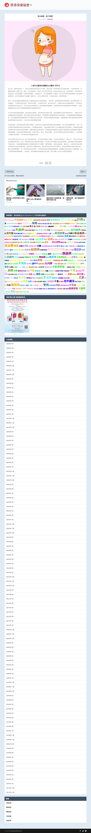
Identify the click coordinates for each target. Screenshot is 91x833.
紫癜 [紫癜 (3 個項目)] (16, 270)
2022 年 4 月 (9, 559)
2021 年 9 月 (9, 590)
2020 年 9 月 (9, 643)
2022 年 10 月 (10, 533)
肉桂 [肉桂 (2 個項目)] (61, 271)
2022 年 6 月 (9, 550)
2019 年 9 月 (9, 695)
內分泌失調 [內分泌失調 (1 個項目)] (9, 236)
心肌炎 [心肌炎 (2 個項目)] (57, 271)
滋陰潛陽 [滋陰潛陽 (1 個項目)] (81, 254)
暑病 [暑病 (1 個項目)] (44, 281)
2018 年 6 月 (9, 761)
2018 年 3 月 (9, 775)
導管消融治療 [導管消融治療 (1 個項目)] (18, 233)
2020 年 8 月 (9, 647)
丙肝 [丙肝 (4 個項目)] (26, 245)
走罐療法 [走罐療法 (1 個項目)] (51, 271)
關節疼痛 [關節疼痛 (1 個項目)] (26, 254)
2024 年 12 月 (10, 418)
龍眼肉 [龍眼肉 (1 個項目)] (69, 267)
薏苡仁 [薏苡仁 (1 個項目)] (63, 246)
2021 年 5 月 (9, 607)
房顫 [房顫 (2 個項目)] (11, 278)
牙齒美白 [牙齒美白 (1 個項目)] (9, 289)
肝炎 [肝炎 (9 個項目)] (30, 219)
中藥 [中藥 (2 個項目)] (64, 226)
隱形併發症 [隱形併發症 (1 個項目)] (72, 236)
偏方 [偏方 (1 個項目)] (10, 239)
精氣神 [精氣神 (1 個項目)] (74, 274)
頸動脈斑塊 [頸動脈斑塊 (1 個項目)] (18, 292)
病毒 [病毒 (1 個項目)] (50, 285)
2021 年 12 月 (10, 577)
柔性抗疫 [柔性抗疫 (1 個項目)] (79, 271)
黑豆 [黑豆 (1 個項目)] (24, 233)
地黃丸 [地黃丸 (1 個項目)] (43, 271)
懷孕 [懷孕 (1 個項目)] (62, 260)
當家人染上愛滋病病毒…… (33, 200)
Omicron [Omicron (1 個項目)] (11, 220)
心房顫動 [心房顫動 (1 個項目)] (35, 285)
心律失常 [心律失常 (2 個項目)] (26, 242)
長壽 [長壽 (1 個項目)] (30, 224)
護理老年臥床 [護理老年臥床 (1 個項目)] (22, 271)
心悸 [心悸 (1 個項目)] (19, 239)
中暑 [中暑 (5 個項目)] (56, 281)
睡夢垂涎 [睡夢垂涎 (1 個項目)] (73, 224)
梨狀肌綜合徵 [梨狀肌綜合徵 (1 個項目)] (64, 285)
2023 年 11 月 (10, 476)
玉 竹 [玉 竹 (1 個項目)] (75, 260)
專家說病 (50, 19)
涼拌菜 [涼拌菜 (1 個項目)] (31, 246)
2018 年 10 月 (10, 744)
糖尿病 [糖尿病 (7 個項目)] (52, 257)
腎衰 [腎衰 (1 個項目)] (13, 289)
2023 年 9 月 (9, 484)
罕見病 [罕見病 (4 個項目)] (25, 223)
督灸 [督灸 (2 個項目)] (8, 278)
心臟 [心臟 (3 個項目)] (75, 226)
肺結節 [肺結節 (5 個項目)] (42, 256)
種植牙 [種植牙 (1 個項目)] (65, 274)
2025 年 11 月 (10, 370)
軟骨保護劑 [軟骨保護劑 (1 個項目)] (14, 264)
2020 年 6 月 (9, 656)
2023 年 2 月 (9, 515)
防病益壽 (8, 816)
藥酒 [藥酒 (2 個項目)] (35, 260)
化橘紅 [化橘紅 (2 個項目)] (11, 267)
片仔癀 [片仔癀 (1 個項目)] (34, 281)
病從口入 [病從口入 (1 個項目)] (54, 236)
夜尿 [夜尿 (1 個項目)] (13, 230)
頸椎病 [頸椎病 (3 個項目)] (27, 249)
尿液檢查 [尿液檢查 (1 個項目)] (9, 230)
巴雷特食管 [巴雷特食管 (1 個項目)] (15, 226)
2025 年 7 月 (9, 388)
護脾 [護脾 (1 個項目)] (33, 230)
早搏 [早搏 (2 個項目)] (16, 257)
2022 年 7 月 (9, 546)
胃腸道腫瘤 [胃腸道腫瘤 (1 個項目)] (28, 230)
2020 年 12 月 (10, 629)
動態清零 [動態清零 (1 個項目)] (15, 242)
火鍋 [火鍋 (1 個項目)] (75, 220)
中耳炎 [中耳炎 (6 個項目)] (72, 285)
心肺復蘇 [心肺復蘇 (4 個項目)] (70, 263)
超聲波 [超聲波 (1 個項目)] (20, 254)
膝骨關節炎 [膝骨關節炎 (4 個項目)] (55, 219)
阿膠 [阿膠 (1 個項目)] (27, 226)
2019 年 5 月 (9, 713)
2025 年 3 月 (9, 405)
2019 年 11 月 (10, 687)
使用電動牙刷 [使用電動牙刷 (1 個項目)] (43, 236)
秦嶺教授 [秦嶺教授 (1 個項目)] (37, 271)
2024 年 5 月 (9, 449)
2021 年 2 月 (9, 621)
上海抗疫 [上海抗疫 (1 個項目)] (7, 292)
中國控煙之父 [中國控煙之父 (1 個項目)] (73, 246)
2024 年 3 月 (9, 458)
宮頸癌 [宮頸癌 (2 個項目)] (31, 254)
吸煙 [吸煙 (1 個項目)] (47, 257)
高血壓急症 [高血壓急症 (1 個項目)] (26, 236)
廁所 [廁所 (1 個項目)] (10, 260)
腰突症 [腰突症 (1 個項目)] (20, 224)
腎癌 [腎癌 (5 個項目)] (13, 291)
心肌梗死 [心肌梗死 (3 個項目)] (50, 281)
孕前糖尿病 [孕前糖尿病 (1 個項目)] (39, 278)
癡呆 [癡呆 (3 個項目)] (58, 246)
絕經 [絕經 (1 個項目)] (39, 264)
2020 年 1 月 (9, 678)
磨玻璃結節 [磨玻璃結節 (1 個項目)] (25, 239)
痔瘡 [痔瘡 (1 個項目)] (21, 226)
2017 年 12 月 (10, 788)
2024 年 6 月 (9, 445)
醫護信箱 (8, 812)
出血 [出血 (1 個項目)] (67, 226)
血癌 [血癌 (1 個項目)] (10, 254)
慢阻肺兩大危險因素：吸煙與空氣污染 (55, 199)
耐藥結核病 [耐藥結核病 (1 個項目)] (37, 254)
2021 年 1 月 (9, 625)
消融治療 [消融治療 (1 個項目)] (60, 264)
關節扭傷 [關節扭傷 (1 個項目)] (63, 242)
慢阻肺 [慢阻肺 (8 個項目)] (77, 249)
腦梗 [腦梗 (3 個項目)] (46, 242)
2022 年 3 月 (9, 563)
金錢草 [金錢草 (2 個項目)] (15, 250)
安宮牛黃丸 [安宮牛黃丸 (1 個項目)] (44, 226)
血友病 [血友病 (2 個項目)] (61, 239)
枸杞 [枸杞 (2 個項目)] (45, 239)
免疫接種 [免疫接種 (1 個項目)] (21, 257)
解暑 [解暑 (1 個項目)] (9, 264)
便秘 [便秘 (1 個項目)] (81, 239)
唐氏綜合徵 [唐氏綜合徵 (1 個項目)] (45, 224)
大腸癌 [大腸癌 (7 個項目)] (81, 288)
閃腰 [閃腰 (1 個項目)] (73, 267)
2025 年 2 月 (9, 410)
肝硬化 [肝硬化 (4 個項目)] (74, 257)
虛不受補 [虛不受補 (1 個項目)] (53, 246)
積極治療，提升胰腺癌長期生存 (75, 199)
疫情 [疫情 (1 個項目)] (28, 271)
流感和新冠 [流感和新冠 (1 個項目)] (43, 250)
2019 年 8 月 (9, 700)
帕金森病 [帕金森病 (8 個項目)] (79, 233)
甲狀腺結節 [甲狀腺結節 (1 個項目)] (80, 260)
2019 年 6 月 (9, 709)
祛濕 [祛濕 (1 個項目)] (64, 289)
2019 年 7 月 (9, 704)
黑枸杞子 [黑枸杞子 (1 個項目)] (23, 285)
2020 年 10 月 (10, 638)
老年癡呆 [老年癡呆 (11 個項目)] (69, 281)
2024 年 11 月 (10, 423)
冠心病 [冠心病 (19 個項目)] (65, 219)
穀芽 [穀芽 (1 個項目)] (79, 281)
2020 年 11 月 (10, 634)
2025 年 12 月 (10, 366)
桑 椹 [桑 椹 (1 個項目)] (54, 285)
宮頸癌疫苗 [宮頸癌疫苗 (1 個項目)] (56, 260)
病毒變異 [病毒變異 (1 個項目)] (81, 257)
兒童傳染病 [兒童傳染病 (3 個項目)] (61, 257)
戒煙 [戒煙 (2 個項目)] (42, 274)
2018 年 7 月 (9, 757)
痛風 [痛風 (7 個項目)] (16, 245)
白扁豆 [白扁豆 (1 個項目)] (36, 239)
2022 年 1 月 (9, 572)
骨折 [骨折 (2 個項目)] (52, 274)
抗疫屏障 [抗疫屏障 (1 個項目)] (40, 281)
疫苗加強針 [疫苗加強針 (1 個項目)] (82, 242)
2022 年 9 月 (9, 537)
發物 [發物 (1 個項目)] (55, 274)
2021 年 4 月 (9, 612)
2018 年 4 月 (9, 770)
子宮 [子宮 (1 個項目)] (60, 254)
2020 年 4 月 (9, 665)
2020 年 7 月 (9, 651)
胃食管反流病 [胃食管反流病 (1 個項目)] (33, 267)
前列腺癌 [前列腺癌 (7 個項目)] (75, 229)
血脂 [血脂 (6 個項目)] (41, 239)
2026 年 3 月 (9, 352)
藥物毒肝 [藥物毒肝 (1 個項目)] (51, 226)
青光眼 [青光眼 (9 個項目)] (22, 277)
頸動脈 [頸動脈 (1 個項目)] (16, 278)
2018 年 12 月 (10, 735)
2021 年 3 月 (9, 616)
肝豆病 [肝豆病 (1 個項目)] (36, 289)
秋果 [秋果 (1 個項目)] (36, 230)
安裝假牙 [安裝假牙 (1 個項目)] (66, 271)
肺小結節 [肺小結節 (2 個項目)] (53, 230)
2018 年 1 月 (9, 783)
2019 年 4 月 (9, 717)
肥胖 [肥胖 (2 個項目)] (65, 260)
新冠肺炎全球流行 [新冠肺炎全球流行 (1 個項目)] (42, 233)
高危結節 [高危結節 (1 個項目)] (43, 220)
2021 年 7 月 (9, 599)
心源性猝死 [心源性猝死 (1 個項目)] (26, 260)
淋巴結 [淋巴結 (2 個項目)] (38, 242)
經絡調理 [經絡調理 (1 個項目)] (60, 230)
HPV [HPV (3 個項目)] (82, 263)
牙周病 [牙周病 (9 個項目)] (22, 263)
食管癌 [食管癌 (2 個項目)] (29, 263)
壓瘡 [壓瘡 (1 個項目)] (66, 246)
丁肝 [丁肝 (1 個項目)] (77, 224)
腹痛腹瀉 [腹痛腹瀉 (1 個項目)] (47, 274)
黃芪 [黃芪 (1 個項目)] (43, 264)
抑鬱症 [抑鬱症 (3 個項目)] (71, 233)
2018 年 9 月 (9, 748)
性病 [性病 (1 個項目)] (24, 226)
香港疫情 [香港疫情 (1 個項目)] (15, 254)
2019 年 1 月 (9, 731)
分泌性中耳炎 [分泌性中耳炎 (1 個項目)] (34, 236)
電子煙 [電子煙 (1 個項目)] (79, 226)
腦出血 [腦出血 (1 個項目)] (45, 289)
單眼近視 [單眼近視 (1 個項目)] (70, 260)
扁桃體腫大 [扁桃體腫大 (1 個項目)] (19, 289)
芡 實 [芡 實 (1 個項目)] (8, 224)
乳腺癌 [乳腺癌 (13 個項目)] (20, 230)
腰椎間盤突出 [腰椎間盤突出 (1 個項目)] (52, 289)
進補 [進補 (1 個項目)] (67, 289)
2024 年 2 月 (9, 462)
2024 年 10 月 (10, 427)
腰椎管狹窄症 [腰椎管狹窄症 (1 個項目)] (18, 236)
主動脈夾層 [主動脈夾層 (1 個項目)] (76, 239)
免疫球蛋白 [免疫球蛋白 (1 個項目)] (60, 236)
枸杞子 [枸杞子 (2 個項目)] (77, 263)
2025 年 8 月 (9, 383)
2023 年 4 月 (9, 506)
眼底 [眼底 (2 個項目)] (6, 220)
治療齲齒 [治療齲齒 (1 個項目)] (61, 278)
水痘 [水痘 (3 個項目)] (30, 274)
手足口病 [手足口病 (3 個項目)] (42, 230)
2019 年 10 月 (10, 691)
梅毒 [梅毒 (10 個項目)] (34, 223)
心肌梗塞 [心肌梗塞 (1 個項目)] (16, 281)
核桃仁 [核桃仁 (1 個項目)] (51, 260)
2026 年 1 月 (9, 361)
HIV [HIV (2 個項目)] (24, 288)
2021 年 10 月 (10, 585)
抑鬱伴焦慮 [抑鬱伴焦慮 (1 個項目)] (70, 242)
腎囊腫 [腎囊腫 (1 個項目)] (41, 285)
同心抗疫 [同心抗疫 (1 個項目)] (21, 250)
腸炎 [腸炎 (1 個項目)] (51, 224)
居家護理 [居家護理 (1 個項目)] (29, 233)
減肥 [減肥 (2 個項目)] (49, 254)
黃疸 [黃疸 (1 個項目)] (66, 233)
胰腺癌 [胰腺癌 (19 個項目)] (67, 253)
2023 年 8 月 (9, 489)
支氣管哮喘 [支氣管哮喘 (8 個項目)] (58, 266)
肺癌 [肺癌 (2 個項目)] (48, 220)
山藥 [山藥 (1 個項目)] (49, 233)
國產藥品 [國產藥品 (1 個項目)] (56, 239)
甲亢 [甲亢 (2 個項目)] (71, 226)
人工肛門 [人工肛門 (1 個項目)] (45, 260)
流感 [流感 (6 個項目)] (79, 285)
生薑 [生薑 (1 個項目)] (71, 220)
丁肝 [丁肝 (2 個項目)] (60, 226)
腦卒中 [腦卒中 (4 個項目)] (35, 263)
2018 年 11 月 (10, 739)
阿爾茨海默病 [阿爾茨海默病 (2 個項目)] (17, 260)
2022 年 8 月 (9, 541)
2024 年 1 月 (9, 467)
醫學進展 (8, 807)
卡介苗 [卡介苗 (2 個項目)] (31, 239)
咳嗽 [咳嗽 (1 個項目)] (34, 274)
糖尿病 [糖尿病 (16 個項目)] (15, 285)
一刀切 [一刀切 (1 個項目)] (55, 264)
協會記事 (8, 820)
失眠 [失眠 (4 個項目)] (9, 285)
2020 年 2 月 (9, 673)
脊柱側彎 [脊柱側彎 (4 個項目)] (56, 242)
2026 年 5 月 (9, 344)
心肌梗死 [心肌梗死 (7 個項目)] (9, 257)
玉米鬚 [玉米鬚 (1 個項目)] (69, 257)
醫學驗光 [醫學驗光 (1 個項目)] (29, 278)
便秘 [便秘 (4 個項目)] (58, 285)
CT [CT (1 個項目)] (66, 267)
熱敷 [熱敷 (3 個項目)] (67, 236)
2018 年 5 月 (9, 766)
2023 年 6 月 (9, 498)
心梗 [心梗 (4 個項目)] (7, 253)
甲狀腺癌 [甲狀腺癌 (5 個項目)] (18, 219)
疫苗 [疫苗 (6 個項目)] (40, 260)
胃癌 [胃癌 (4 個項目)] (7, 266)
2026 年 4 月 (9, 348)
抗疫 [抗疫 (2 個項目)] (35, 246)
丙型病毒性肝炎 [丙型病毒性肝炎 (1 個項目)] (13, 274)
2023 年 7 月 (9, 493)
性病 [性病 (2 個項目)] (83, 250)
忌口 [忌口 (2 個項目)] (67, 250)
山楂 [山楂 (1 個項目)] (21, 281)
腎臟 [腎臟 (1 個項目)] (46, 271)
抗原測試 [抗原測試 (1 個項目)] (78, 267)
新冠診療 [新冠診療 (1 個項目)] (15, 239)
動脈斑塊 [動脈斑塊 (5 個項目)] (73, 288)
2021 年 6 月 (9, 603)
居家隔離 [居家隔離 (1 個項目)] (32, 242)
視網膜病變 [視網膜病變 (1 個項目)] (36, 220)
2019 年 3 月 (9, 722)
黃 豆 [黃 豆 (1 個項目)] (32, 260)
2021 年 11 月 (10, 581)
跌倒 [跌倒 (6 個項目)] (25, 281)
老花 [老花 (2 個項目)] (25, 220)
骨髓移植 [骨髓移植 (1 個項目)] (44, 254)
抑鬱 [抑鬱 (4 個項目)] (39, 245)
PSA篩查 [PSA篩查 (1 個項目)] (9, 226)
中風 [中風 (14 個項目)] (73, 270)
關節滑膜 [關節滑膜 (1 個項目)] (80, 246)
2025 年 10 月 (10, 374)
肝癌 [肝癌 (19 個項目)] (80, 219)
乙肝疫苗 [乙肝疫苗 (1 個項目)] (59, 289)
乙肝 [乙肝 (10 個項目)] (81, 277)
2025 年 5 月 (9, 396)
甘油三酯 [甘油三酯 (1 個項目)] (26, 292)
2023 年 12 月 (10, 471)
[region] (17, 317)
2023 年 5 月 (9, 502)
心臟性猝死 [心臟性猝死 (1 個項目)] (55, 254)
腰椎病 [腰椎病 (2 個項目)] (60, 274)
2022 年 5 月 (9, 555)
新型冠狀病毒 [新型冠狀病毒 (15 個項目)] (56, 249)
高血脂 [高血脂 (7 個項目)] (35, 257)
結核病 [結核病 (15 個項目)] (35, 249)
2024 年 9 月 (9, 432)
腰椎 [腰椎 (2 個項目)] (66, 239)
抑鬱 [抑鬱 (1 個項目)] (30, 285)
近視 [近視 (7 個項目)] (50, 239)
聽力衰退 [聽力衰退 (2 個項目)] (37, 226)
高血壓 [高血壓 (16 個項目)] (9, 245)
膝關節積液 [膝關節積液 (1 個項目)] (13, 224)
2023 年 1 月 (9, 519)
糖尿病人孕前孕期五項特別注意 (15, 199)
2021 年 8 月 (9, 594)
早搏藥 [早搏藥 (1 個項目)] (20, 267)
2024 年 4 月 (9, 454)
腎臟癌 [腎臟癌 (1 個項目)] (70, 239)
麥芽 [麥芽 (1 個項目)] (76, 281)
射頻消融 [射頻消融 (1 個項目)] (67, 278)
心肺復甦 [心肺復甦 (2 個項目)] (41, 267)
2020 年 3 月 (9, 669)
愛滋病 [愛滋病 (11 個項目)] (47, 277)
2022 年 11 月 (10, 528)
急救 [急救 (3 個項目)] (30, 281)
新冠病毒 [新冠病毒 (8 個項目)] (60, 233)
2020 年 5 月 (9, 660)
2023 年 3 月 (9, 511)
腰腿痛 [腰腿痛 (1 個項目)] (40, 224)
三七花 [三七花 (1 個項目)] (71, 250)
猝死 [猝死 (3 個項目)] (56, 226)
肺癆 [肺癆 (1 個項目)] (50, 242)
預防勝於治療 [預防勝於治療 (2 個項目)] (23, 274)
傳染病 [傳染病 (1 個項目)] (34, 233)
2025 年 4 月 (9, 401)
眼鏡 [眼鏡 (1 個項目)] (26, 267)
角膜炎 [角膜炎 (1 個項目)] (40, 289)
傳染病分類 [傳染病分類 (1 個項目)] (48, 267)
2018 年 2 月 (9, 779)
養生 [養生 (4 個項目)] (31, 226)
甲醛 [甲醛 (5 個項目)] (32, 270)
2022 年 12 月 (10, 524)
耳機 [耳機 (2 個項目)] (48, 230)
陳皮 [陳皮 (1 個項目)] (34, 278)
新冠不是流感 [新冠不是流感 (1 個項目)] (74, 278)
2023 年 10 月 (10, 480)
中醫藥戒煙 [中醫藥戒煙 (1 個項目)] (29, 289)
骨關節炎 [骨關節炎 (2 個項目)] (27, 257)
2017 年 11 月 (10, 792)
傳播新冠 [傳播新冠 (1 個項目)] (10, 281)
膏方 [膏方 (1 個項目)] (27, 285)
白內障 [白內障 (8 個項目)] (48, 263)
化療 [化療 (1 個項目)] (53, 233)
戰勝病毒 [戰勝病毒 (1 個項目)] (54, 278)
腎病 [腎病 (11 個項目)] (46, 285)
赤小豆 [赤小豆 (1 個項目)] (20, 242)
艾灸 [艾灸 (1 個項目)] (23, 267)
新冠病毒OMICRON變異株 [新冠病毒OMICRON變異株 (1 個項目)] (61, 224)
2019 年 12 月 (10, 682)
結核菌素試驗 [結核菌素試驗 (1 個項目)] (46, 246)
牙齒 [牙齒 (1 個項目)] (42, 242)
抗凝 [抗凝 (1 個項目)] (77, 236)
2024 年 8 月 (9, 436)
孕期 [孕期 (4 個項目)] (70, 274)
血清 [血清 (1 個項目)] (64, 264)
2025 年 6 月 (9, 392)
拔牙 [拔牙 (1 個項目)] (11, 250)
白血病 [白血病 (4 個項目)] (75, 253)
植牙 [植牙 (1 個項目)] (49, 236)
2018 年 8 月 (9, 753)
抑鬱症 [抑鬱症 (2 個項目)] (21, 246)
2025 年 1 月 (9, 414)
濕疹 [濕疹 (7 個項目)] (38, 274)
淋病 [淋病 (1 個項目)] (15, 267)
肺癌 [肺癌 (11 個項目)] (10, 270)
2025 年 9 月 (9, 379)
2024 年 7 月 (9, 440)
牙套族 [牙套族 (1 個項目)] (76, 242)
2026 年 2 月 (9, 357)
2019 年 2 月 (9, 726)
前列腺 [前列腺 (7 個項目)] (10, 233)
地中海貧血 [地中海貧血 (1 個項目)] (66, 230)
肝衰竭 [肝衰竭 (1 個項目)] (61, 281)
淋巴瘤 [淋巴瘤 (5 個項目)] (80, 274)
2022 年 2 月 (9, 568)
